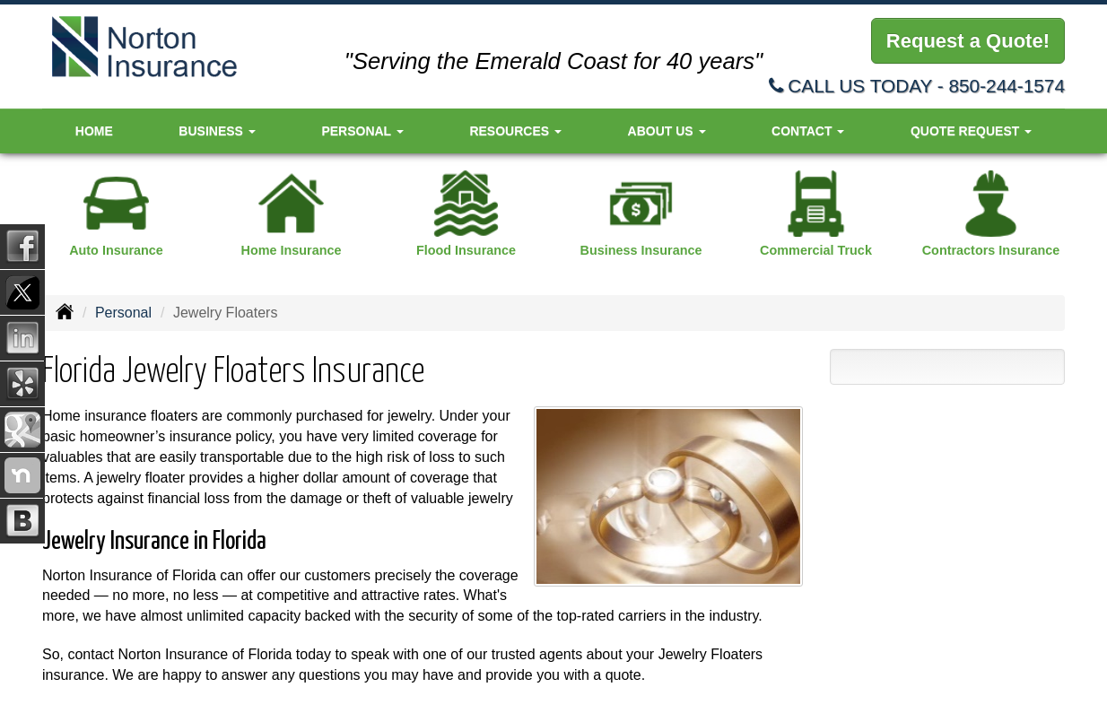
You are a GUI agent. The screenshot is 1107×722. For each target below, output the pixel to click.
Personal (123, 312)
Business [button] (217, 131)
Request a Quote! (968, 41)
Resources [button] (515, 131)
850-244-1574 (1006, 85)
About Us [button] (667, 131)
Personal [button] (362, 131)
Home (94, 131)
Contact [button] (807, 131)
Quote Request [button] (971, 131)
